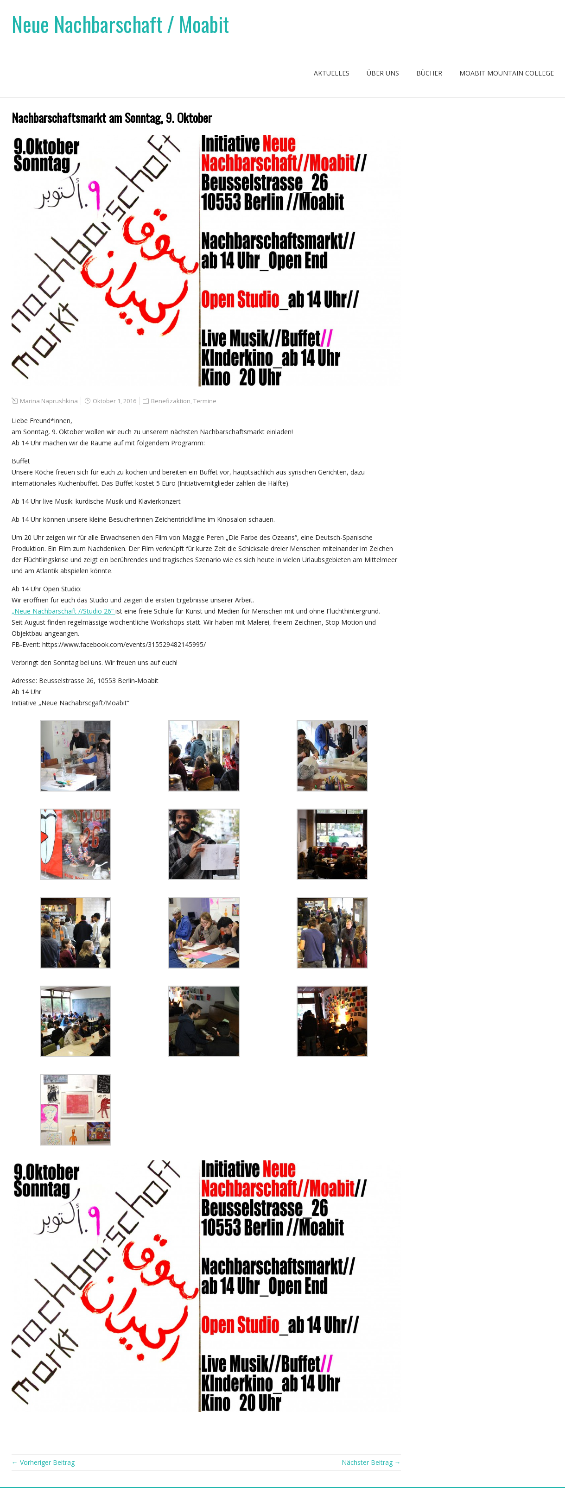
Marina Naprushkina (49, 401)
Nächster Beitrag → (371, 1462)
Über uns (383, 73)
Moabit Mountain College (506, 73)
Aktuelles (331, 73)
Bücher (429, 73)
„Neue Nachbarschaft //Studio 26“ (63, 611)
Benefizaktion (170, 401)
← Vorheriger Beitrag (43, 1462)
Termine (204, 401)
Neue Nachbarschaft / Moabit (120, 24)
